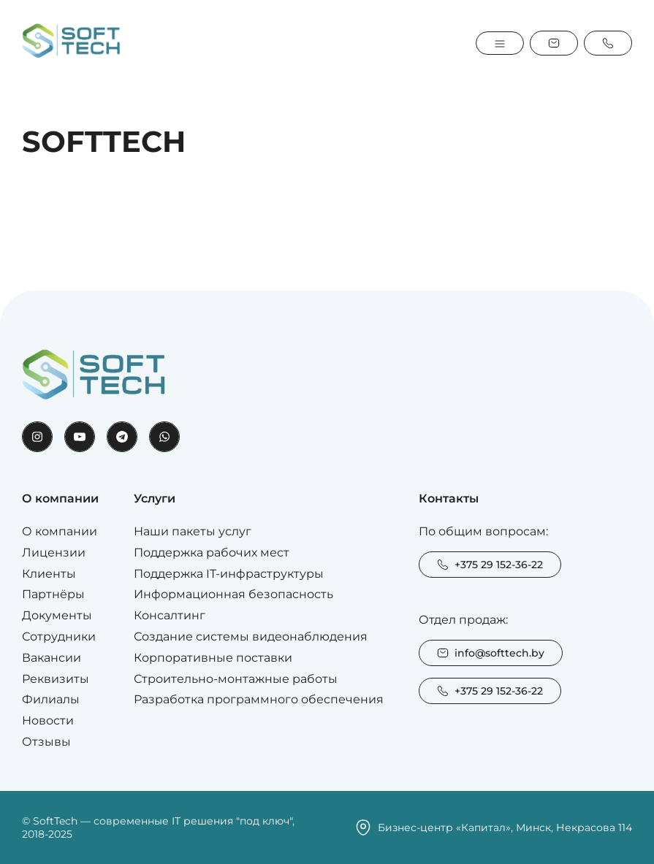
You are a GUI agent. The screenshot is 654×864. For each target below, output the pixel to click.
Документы (57, 615)
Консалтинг (169, 615)
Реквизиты (55, 679)
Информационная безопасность (233, 594)
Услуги (154, 498)
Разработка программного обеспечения (259, 699)
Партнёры (53, 594)
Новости (48, 720)
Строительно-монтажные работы (236, 679)
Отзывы (46, 742)
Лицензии (53, 552)
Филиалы (51, 699)
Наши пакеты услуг (192, 531)
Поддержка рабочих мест (211, 552)
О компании (60, 498)
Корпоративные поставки (213, 658)
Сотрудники (59, 636)
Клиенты (49, 574)
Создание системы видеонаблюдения (251, 636)
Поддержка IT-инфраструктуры (229, 574)
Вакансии (51, 658)
